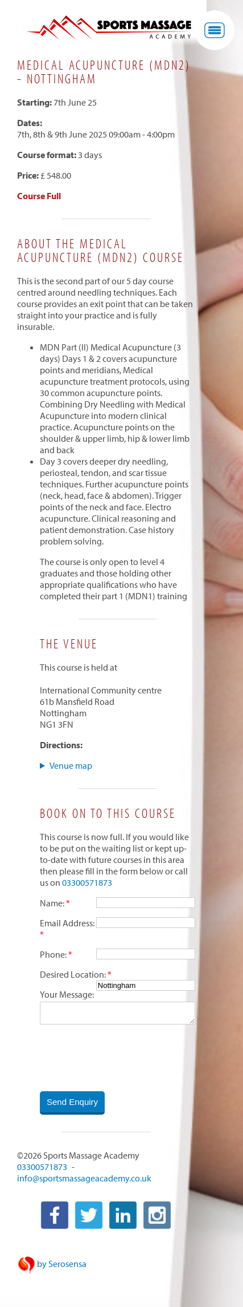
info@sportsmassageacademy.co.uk (84, 1179)
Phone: (53, 954)
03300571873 (87, 882)
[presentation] (126, 1058)
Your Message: (67, 994)
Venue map (71, 765)
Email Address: (67, 923)
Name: (52, 903)
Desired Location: (73, 974)
